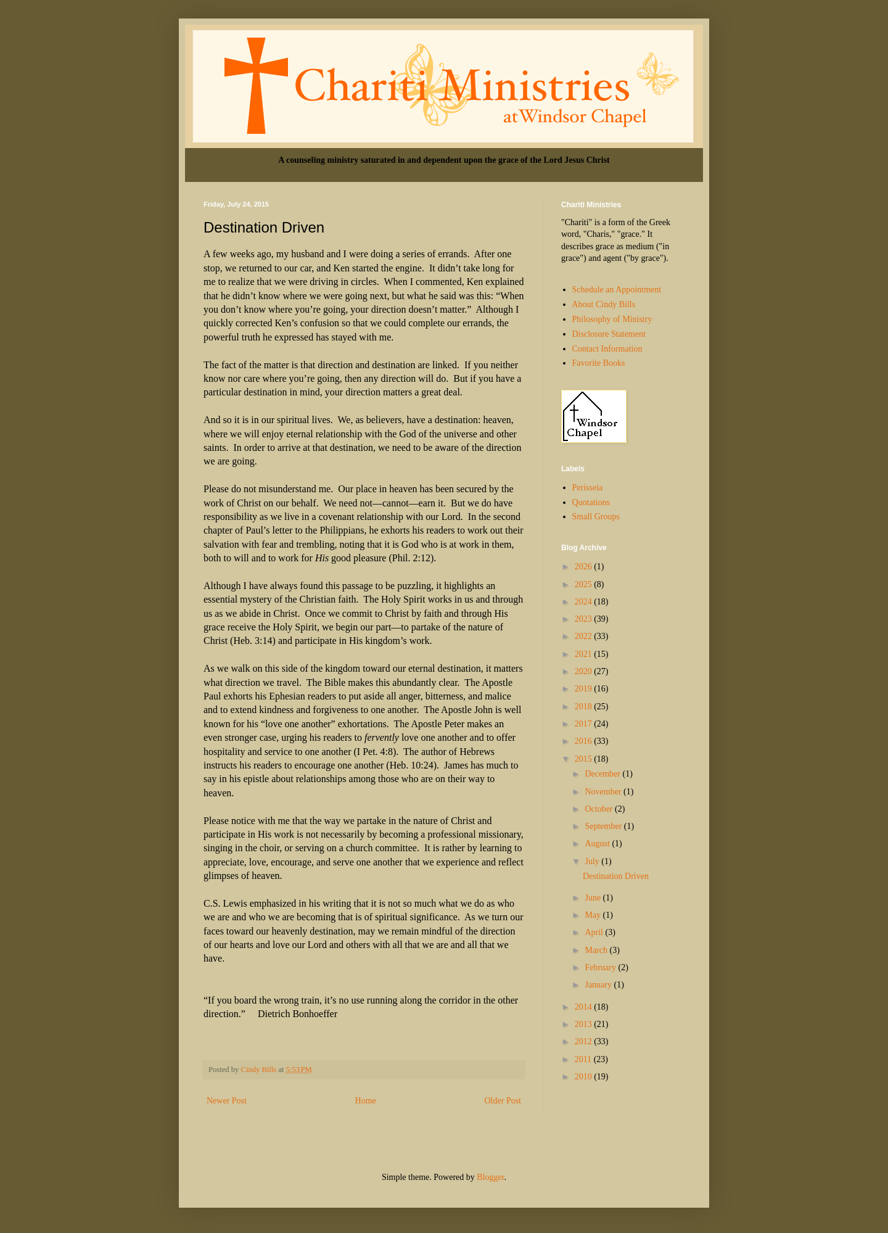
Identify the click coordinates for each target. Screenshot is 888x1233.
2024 (584, 601)
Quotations (591, 502)
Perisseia (587, 487)
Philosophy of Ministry (612, 319)
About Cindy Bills (604, 304)
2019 (584, 688)
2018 (584, 706)
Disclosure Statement (609, 334)
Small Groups (596, 516)
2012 (584, 1041)
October (600, 809)
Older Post (503, 1100)
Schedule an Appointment (617, 289)
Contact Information (607, 348)
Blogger (490, 1177)
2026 (584, 566)
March (597, 950)
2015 (584, 759)
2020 (584, 671)
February (601, 967)
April (595, 932)
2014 (584, 1007)
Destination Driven (616, 876)
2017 (584, 723)
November (604, 791)
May (593, 915)
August (598, 843)
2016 (584, 741)
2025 (584, 584)
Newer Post (227, 1100)
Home (365, 1100)
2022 (584, 636)
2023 (584, 619)
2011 (584, 1059)
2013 (584, 1024)
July (593, 861)
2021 (584, 654)
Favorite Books (598, 363)
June (593, 897)
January (599, 984)
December (603, 773)
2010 (584, 1076)
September (604, 826)
